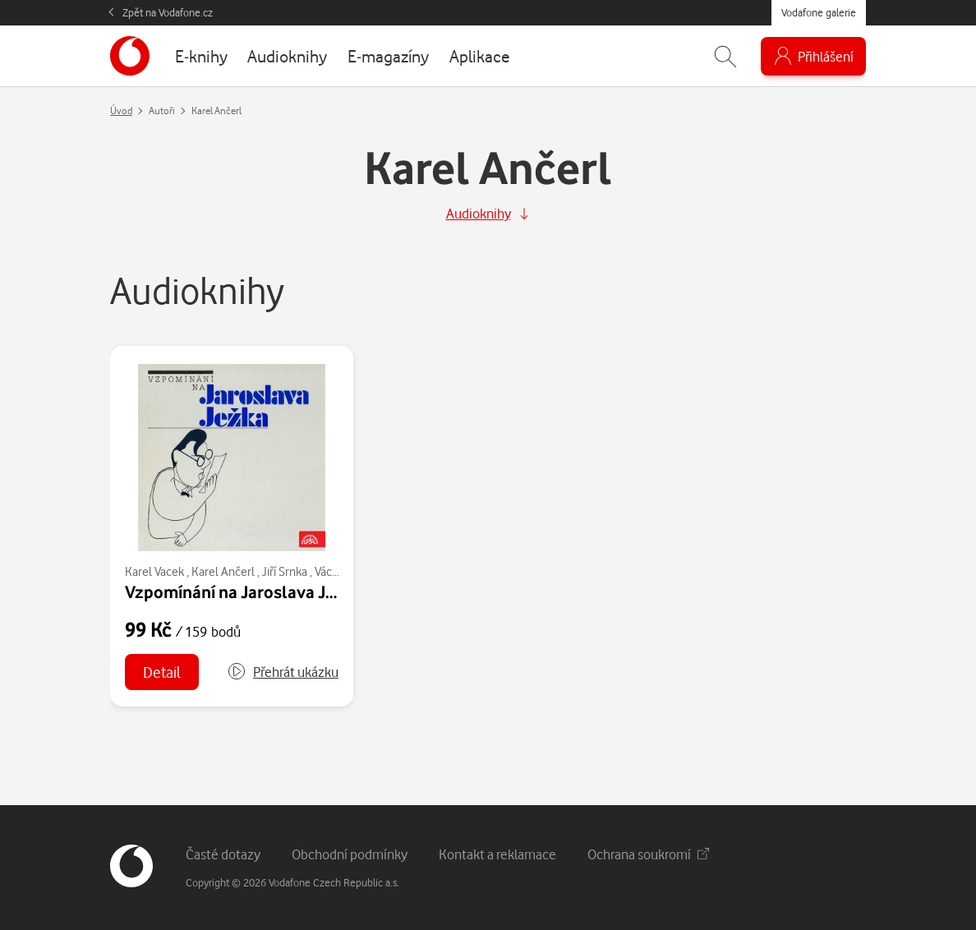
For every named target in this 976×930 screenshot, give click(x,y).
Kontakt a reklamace (497, 854)
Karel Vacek (154, 571)
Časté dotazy (223, 854)
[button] (282, 672)
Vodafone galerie (818, 12)
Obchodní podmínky (349, 854)
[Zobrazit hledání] (725, 56)
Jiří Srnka (284, 571)
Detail (162, 671)
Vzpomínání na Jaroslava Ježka (243, 591)
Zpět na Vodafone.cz (167, 12)
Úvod (121, 110)
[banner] (130, 56)
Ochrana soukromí (648, 854)
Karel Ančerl (223, 571)
